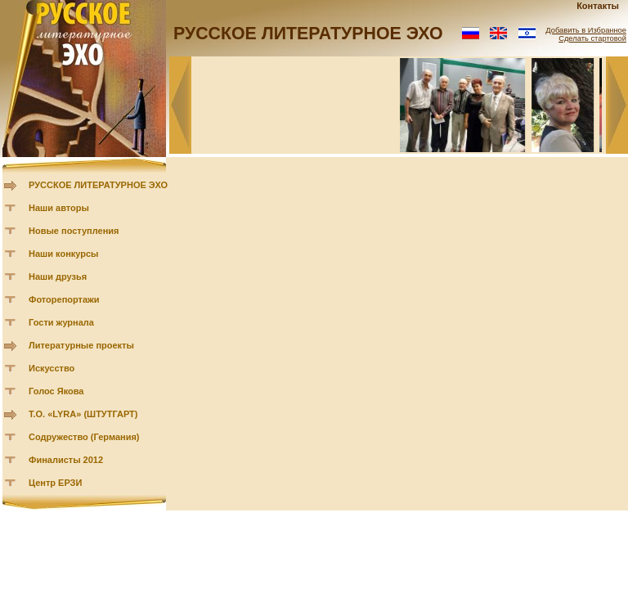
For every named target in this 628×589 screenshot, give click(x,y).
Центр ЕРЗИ (55, 483)
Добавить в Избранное (585, 30)
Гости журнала (61, 322)
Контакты (597, 6)
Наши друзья (58, 276)
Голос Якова (56, 391)
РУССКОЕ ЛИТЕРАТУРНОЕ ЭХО (98, 185)
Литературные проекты (81, 345)
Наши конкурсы (63, 254)
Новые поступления (74, 231)
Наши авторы (59, 208)
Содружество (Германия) (84, 437)
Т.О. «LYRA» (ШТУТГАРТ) (83, 414)
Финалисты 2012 (66, 460)
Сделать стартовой (592, 38)
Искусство (51, 368)
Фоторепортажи (64, 299)
